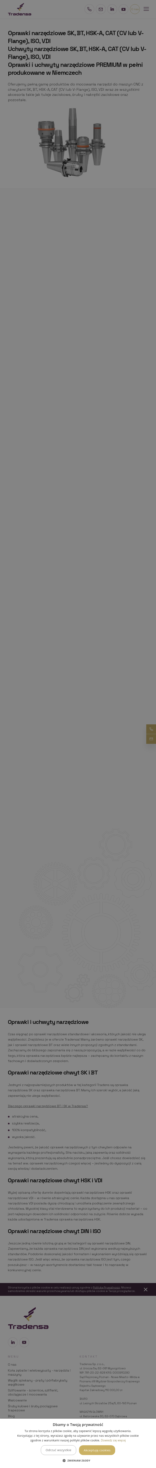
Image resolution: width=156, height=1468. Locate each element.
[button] (78, 1460)
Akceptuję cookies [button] (97, 1450)
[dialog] (78, 1443)
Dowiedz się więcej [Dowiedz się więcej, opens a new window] (113, 1440)
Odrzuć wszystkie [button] (59, 1450)
